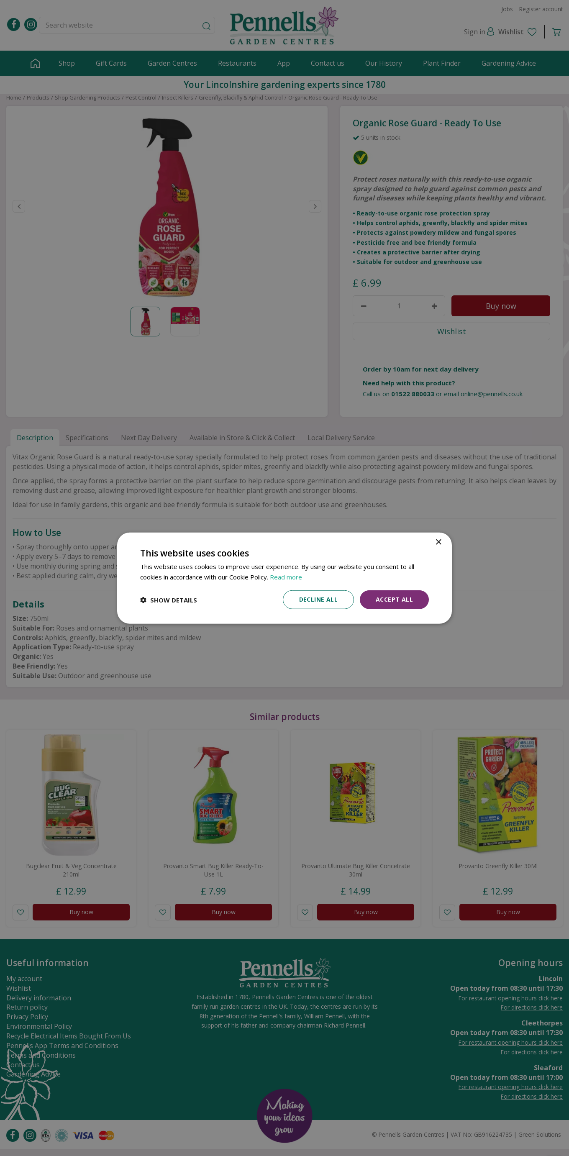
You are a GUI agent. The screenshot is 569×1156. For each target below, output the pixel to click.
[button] (168, 599)
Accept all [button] (394, 599)
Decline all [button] (318, 599)
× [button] (438, 542)
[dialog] (284, 578)
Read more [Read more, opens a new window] (286, 576)
